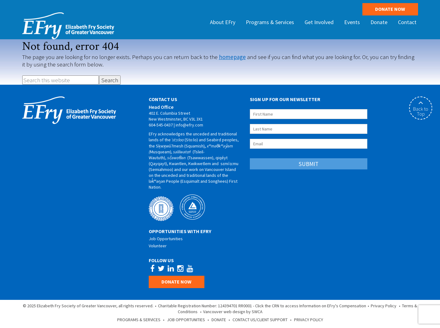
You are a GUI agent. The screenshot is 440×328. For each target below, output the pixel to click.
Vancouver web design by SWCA (233, 311)
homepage (232, 57)
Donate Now (390, 9)
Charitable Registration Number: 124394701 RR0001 (205, 306)
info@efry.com (189, 125)
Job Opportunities (166, 238)
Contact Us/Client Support (260, 319)
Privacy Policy (383, 306)
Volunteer (158, 246)
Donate (218, 319)
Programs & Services (138, 319)
